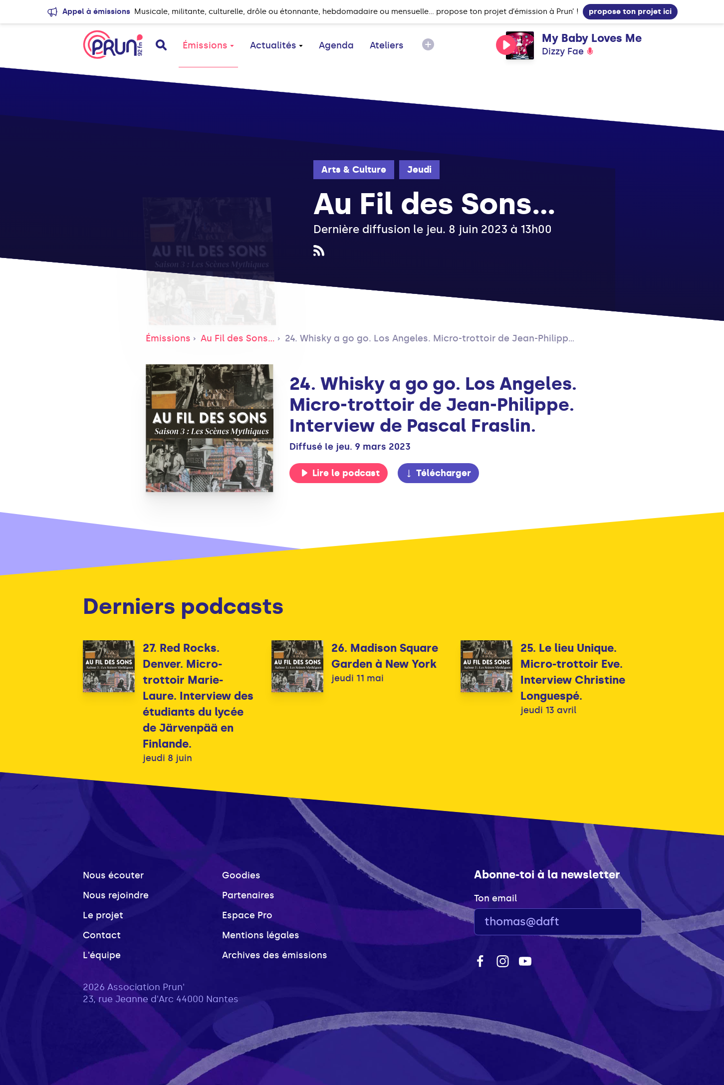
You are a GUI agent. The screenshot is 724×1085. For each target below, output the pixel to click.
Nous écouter (113, 875)
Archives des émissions (274, 955)
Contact (102, 935)
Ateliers (387, 45)
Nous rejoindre (116, 895)
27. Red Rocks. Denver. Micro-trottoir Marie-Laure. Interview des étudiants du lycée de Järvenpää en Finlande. (198, 696)
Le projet (103, 915)
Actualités (276, 45)
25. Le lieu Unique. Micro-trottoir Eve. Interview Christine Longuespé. (572, 672)
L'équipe (102, 955)
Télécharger (438, 473)
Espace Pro (247, 915)
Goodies (241, 875)
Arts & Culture (353, 169)
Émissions (208, 45)
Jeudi (419, 169)
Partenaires (248, 895)
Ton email (495, 898)
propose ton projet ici (630, 11)
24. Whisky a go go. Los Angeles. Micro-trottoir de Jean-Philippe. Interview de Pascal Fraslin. (494, 338)
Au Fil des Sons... (238, 338)
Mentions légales (260, 935)
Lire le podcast (340, 473)
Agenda (336, 45)
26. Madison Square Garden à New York (384, 656)
